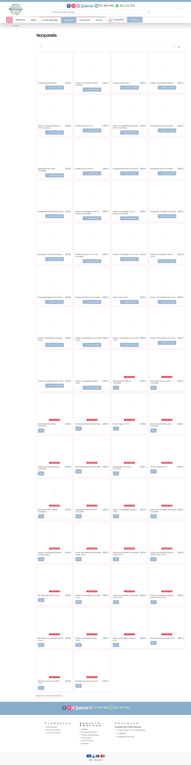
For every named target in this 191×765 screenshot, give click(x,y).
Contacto (85, 743)
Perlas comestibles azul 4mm (163, 338)
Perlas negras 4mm (158, 467)
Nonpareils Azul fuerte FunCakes (122, 468)
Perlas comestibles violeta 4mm (161, 255)
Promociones (51, 727)
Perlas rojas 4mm (120, 297)
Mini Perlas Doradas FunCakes (88, 467)
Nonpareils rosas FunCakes (161, 126)
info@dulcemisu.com (125, 737)
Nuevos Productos (53, 730)
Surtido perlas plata (121, 83)
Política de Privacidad (90, 735)
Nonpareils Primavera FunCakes (122, 382)
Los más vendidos (53, 733)
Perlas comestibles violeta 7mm (86, 382)
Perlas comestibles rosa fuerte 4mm (88, 339)
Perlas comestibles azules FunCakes (49, 468)
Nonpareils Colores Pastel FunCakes (86, 510)
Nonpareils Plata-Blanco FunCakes (48, 510)
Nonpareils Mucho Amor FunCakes (160, 382)
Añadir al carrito (54, 87)
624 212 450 (127, 6)
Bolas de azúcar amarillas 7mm (49, 682)
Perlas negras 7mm (121, 424)
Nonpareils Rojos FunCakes (161, 168)
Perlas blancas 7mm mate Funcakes (86, 255)
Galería (87, 6)
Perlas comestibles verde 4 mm (124, 639)
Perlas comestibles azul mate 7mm (88, 596)
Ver (116, 388)
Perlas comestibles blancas (162, 83)
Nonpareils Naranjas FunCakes (50, 211)
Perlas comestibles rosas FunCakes (160, 425)
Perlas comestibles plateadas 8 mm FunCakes (125, 127)
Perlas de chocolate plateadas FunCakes (163, 510)
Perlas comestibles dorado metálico (86, 84)
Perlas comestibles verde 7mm (86, 639)
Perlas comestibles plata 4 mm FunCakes (49, 127)
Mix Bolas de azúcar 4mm (49, 595)
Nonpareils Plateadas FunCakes (47, 425)
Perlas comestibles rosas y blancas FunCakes (124, 212)
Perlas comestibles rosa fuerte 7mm (126, 339)
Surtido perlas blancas (47, 83)
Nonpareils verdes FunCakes (50, 254)
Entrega (84, 729)
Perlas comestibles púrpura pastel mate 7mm (162, 596)
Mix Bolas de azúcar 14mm (86, 681)
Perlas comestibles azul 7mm (50, 381)
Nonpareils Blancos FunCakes (87, 297)
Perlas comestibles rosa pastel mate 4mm (126, 553)
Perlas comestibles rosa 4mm (163, 297)
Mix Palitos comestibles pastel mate (50, 639)
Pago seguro (86, 738)
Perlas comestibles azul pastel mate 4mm (88, 553)
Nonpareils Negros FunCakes (50, 297)
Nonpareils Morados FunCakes (125, 168)
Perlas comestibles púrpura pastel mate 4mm (162, 553)
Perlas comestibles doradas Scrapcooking (49, 553)
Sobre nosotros (87, 741)
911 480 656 (107, 6)
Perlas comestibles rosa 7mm (125, 254)
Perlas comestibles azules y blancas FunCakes (87, 212)
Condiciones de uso (89, 732)
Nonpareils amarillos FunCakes (163, 211)
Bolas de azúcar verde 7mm (162, 638)
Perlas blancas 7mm (84, 126)
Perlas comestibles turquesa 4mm (50, 339)
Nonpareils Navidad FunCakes (87, 424)
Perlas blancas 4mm (84, 168)
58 (178, 47)
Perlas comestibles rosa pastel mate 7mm (126, 596)
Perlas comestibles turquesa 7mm (125, 510)
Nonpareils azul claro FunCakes (46, 169)
